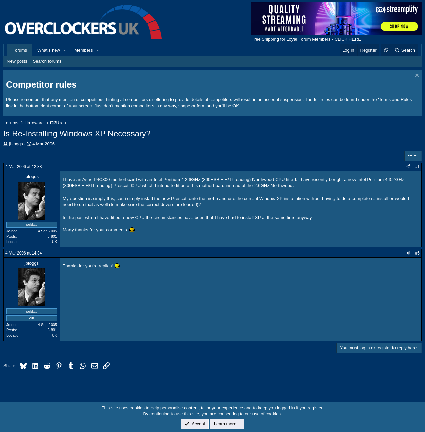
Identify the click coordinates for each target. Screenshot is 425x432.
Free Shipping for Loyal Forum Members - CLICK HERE (306, 39)
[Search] (404, 50)
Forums (19, 50)
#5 (417, 253)
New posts (17, 61)
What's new (48, 50)
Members (83, 50)
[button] (65, 50)
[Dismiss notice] (416, 76)
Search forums (47, 61)
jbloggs (16, 143)
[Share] (408, 167)
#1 (417, 166)
